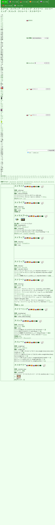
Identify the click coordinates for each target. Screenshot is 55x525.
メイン (48, 300)
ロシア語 (44, 2)
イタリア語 (18, 5)
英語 (4, 2)
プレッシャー (27, 338)
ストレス (13, 183)
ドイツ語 (23, 2)
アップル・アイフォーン (2, 103)
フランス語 (13, 2)
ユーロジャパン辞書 (2, 92)
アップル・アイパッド (2, 115)
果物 (23, 370)
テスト (45, 334)
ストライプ (20, 181)
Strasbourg (32, 233)
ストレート (20, 183)
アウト (45, 197)
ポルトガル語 (7, 5)
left (38, 361)
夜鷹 (51, 290)
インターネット (26, 315)
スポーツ (24, 192)
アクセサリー (26, 243)
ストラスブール (28, 181)
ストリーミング (5, 183)
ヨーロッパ (25, 227)
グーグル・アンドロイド (2, 126)
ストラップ (37, 181)
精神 (23, 326)
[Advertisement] (14, 94)
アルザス (25, 233)
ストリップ (44, 181)
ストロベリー (27, 183)
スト (24, 198)
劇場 (50, 275)
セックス (24, 267)
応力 (20, 336)
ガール (19, 274)
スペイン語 (34, 2)
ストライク (13, 181)
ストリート (51, 181)
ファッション (20, 293)
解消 (49, 333)
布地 (23, 208)
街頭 (22, 305)
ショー (51, 270)
